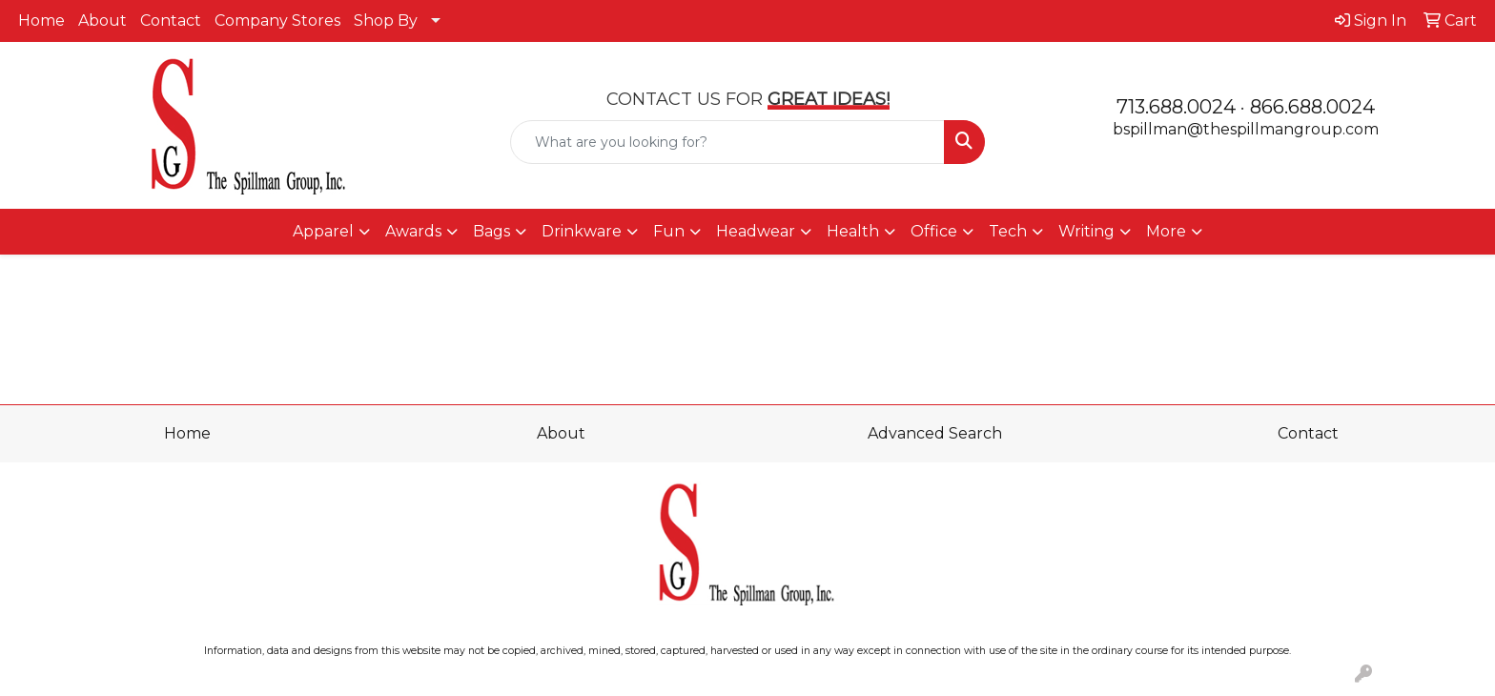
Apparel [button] (323, 231)
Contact (170, 20)
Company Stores (277, 20)
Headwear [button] (755, 231)
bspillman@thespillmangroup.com (1246, 129)
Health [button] (853, 231)
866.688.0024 (1312, 106)
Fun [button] (669, 231)
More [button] (1166, 231)
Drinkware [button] (582, 231)
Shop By (386, 20)
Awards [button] (413, 231)
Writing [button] (1086, 231)
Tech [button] (1008, 231)
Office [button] (934, 231)
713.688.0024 (1176, 106)
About (102, 20)
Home (41, 20)
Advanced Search (935, 433)
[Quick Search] (728, 142)
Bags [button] (491, 231)
